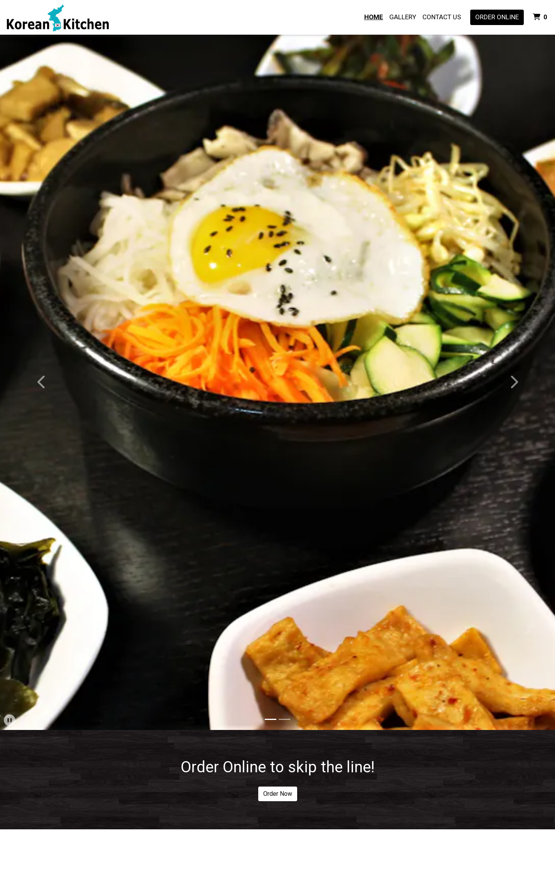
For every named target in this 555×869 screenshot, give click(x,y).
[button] (41, 382)
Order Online (497, 17)
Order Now (277, 793)
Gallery (402, 17)
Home (373, 17)
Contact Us (441, 17)
